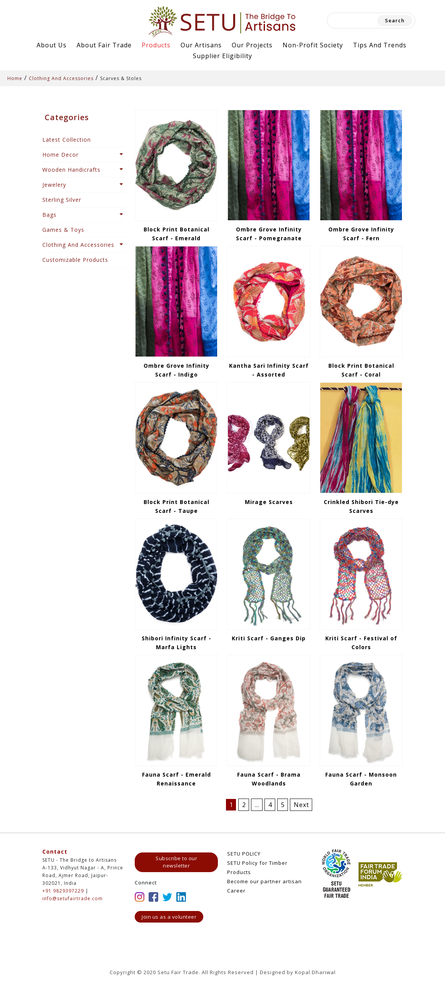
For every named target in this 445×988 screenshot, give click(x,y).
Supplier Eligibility (222, 56)
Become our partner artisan (264, 881)
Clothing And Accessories (61, 78)
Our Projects (252, 45)
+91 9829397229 (63, 891)
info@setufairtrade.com (72, 898)
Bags (49, 214)
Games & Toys (63, 229)
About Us (52, 45)
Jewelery (54, 184)
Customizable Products (75, 259)
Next (301, 804)
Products (156, 45)
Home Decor (60, 154)
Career (236, 890)
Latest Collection (66, 139)
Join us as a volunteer (169, 916)
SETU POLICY (244, 853)
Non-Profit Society (313, 45)
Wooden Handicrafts (71, 169)
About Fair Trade (104, 45)
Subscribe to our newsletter (176, 862)
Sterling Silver (61, 199)
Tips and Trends (380, 45)
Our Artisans (201, 45)
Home (14, 78)
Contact (54, 851)
